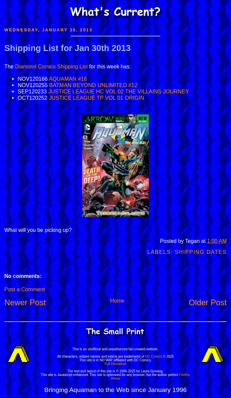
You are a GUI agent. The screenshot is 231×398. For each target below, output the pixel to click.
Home (117, 301)
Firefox (184, 375)
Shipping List (72, 66)
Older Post (208, 302)
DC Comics (153, 356)
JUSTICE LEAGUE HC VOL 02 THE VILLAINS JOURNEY (118, 91)
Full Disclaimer (115, 364)
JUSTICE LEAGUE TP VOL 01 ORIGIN (96, 98)
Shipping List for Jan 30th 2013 (67, 48)
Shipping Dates (201, 252)
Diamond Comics (35, 66)
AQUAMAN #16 (68, 79)
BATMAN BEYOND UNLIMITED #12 (93, 85)
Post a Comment (24, 289)
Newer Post (25, 302)
